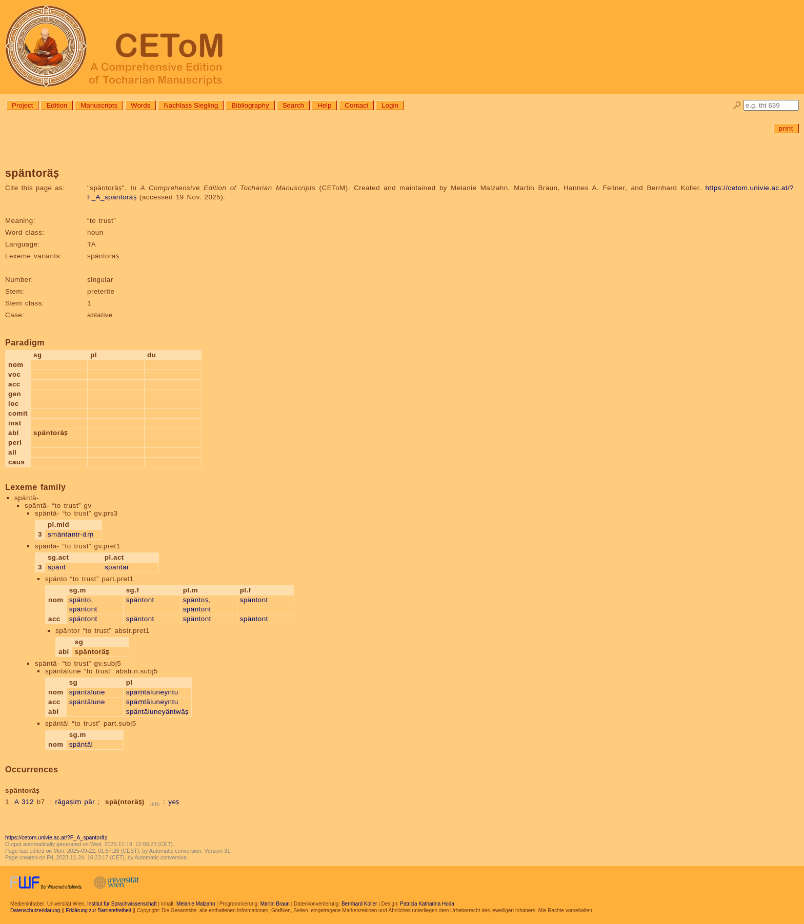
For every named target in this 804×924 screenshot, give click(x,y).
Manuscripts (99, 105)
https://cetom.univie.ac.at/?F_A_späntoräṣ (56, 837)
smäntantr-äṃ (70, 534)
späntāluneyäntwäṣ (157, 711)
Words (140, 105)
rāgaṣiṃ (68, 802)
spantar (117, 567)
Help (324, 105)
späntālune (87, 692)
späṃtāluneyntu (152, 692)
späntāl (81, 744)
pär (89, 802)
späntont (83, 609)
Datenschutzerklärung (35, 910)
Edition (56, 105)
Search (293, 105)
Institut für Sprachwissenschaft (122, 904)
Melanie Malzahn (195, 904)
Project (22, 105)
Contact (356, 105)
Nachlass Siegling (191, 105)
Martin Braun (275, 904)
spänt (57, 567)
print (786, 128)
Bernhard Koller (359, 904)
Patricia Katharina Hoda (427, 904)
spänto (80, 600)
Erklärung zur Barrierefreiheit (98, 910)
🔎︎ (737, 105)
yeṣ (173, 802)
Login (389, 105)
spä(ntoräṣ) (125, 802)
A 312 (24, 802)
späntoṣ (196, 600)
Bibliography (250, 105)
